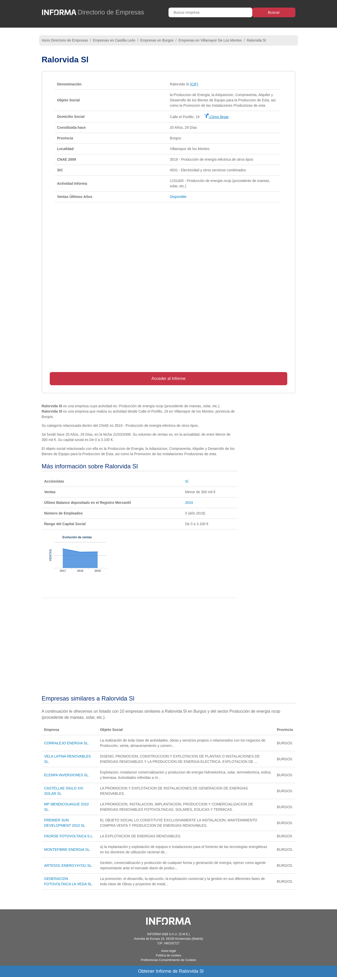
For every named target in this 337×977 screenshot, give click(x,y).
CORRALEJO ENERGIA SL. (66, 743)
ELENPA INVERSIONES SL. (66, 775)
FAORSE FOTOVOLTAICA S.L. (69, 836)
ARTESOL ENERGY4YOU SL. (68, 865)
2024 (189, 503)
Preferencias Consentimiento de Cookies (168, 960)
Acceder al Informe (168, 378)
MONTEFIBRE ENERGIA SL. (67, 849)
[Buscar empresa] (210, 12)
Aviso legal (168, 951)
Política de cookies (168, 955)
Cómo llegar (216, 117)
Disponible (178, 197)
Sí (186, 481)
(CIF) (194, 84)
